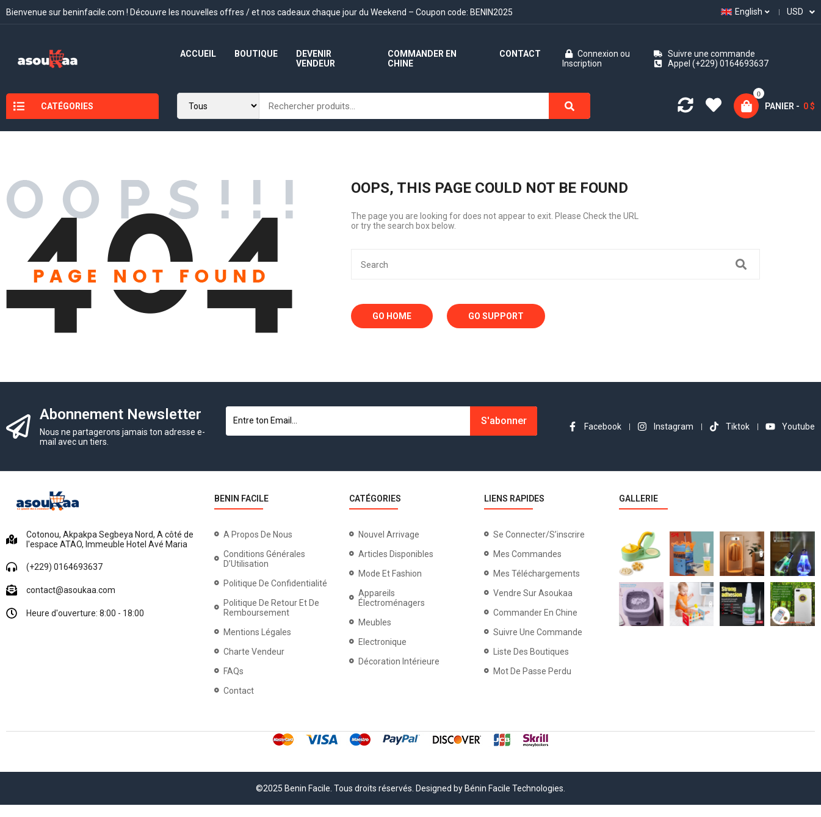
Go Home (391, 316)
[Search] (569, 106)
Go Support (496, 316)
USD (795, 11)
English (741, 11)
